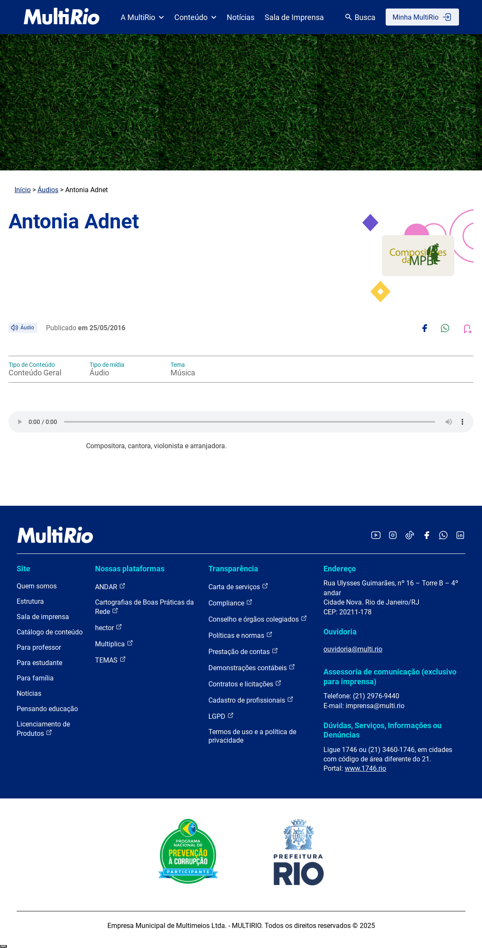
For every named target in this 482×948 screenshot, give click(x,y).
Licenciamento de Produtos (43, 729)
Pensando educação (47, 709)
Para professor (39, 647)
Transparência (233, 568)
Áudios (48, 190)
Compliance (230, 602)
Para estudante (39, 663)
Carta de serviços (238, 586)
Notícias (240, 17)
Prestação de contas (243, 651)
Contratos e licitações (245, 683)
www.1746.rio (365, 768)
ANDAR (110, 586)
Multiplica (114, 643)
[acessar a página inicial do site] (61, 17)
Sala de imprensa (43, 617)
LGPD (221, 716)
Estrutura (30, 601)
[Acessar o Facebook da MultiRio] (426, 536)
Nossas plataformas (130, 568)
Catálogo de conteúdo (50, 632)
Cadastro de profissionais (251, 699)
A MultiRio (142, 17)
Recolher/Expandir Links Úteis (3, 946)
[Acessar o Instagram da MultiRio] (392, 536)
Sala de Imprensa (294, 17)
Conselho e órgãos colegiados (257, 618)
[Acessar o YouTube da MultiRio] (376, 536)
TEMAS (110, 659)
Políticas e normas (240, 635)
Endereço (339, 568)
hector (108, 627)
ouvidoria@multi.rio (352, 649)
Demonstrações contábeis (251, 667)
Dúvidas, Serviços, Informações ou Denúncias (382, 730)
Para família (35, 678)
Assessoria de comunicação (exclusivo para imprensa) (389, 676)
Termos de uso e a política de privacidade (252, 736)
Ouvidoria (340, 631)
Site (23, 568)
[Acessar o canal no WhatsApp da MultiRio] (443, 536)
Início (22, 190)
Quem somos (37, 586)
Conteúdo (195, 17)
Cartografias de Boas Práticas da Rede (144, 607)
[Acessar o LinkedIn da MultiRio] (460, 536)
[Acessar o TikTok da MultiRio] (409, 536)
